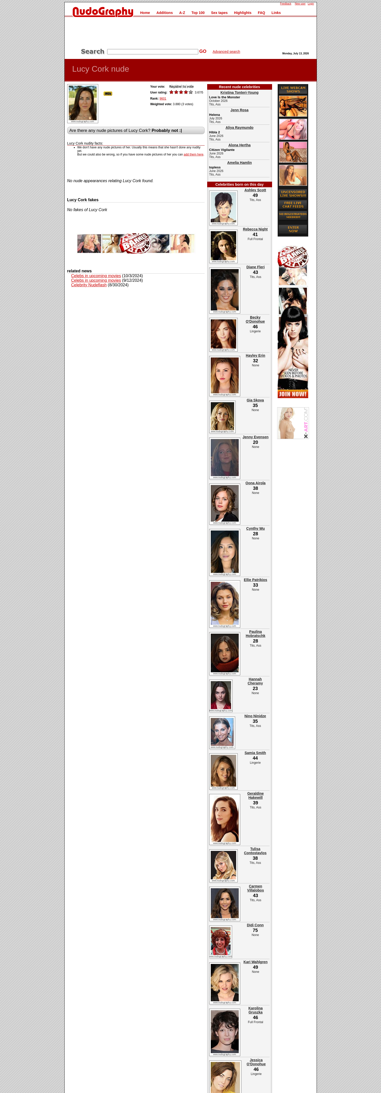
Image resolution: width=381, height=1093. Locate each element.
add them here (193, 154)
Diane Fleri (255, 267)
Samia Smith (255, 753)
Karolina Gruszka (255, 1010)
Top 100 (198, 13)
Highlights (242, 13)
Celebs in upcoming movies (96, 276)
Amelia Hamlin (239, 163)
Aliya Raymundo (239, 128)
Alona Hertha (239, 145)
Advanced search (226, 52)
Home (145, 13)
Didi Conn (255, 925)
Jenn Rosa (240, 110)
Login (311, 3)
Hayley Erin (255, 355)
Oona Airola (256, 483)
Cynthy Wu (255, 528)
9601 (163, 98)
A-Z (182, 13)
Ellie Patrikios (255, 580)
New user (300, 3)
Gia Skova (255, 400)
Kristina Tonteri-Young (239, 92)
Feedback (285, 3)
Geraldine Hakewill (255, 795)
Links (276, 13)
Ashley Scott (255, 190)
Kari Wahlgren (255, 962)
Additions (164, 13)
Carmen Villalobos (255, 888)
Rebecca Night (255, 229)
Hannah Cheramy (255, 681)
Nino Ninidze (255, 716)
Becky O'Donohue (255, 319)
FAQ (261, 13)
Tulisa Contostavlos (255, 851)
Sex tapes (219, 13)
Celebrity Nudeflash (89, 285)
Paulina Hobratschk (255, 634)
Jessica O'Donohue (256, 1062)
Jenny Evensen (256, 437)
